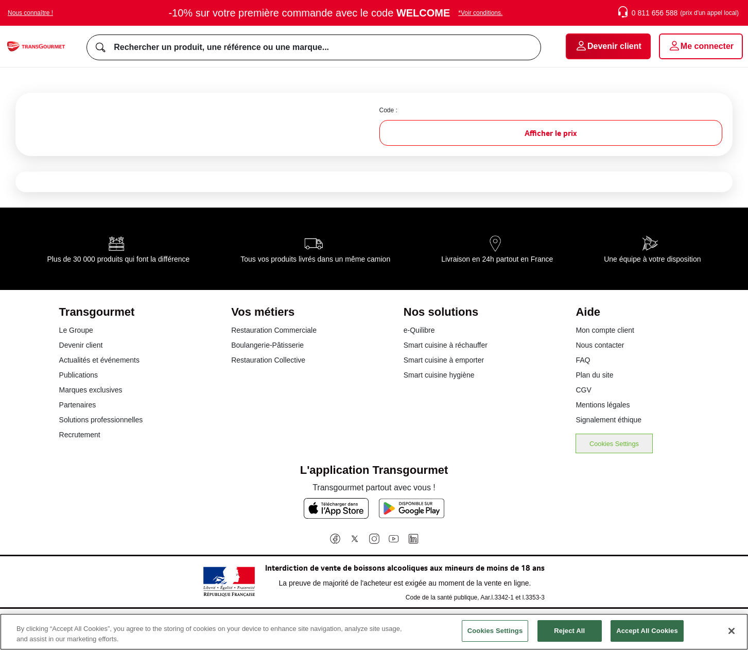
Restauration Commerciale (274, 330)
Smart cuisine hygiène (439, 375)
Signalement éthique (608, 420)
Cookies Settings (614, 444)
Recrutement (79, 435)
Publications (78, 375)
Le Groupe (76, 330)
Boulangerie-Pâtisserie (267, 345)
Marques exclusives (91, 390)
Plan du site (594, 375)
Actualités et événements (99, 360)
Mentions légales (603, 405)
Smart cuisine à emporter (444, 360)
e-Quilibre (419, 330)
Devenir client (81, 345)
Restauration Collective (268, 360)
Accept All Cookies (647, 637)
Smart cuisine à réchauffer (446, 345)
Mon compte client (605, 330)
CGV (583, 390)
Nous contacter (600, 345)
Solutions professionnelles (101, 420)
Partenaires (77, 405)
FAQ (583, 360)
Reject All (569, 637)
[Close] (731, 636)
